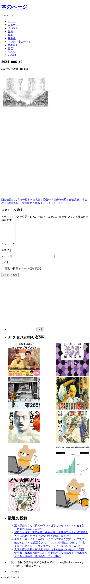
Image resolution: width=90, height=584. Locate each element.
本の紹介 (13, 45)
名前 (5, 254)
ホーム (12, 21)
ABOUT (12, 51)
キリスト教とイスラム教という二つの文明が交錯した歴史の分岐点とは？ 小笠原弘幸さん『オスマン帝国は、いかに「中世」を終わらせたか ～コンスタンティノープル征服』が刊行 (51, 546)
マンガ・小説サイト (19, 41)
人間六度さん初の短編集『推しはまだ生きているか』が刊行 (49, 553)
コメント (8, 248)
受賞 (10, 31)
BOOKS (12, 54)
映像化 (12, 38)
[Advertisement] (25, 135)
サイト (5, 266)
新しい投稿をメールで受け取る (23, 272)
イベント (13, 28)
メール (6, 260)
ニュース (13, 24)
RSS (16, 575)
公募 (10, 35)
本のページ (14, 7)
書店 (10, 48)
